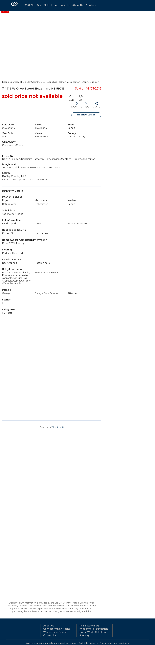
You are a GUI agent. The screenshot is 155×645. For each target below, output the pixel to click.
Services (91, 5)
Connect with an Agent (56, 628)
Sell (46, 5)
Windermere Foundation (93, 628)
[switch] (76, 106)
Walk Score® (58, 427)
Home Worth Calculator (93, 632)
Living (54, 5)
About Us (77, 5)
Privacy (113, 643)
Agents (65, 5)
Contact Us (49, 635)
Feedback (124, 643)
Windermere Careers (55, 632)
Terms (104, 643)
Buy (39, 5)
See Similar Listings (86, 115)
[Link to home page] (14, 5)
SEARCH (29, 5)
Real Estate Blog (89, 625)
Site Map (84, 635)
